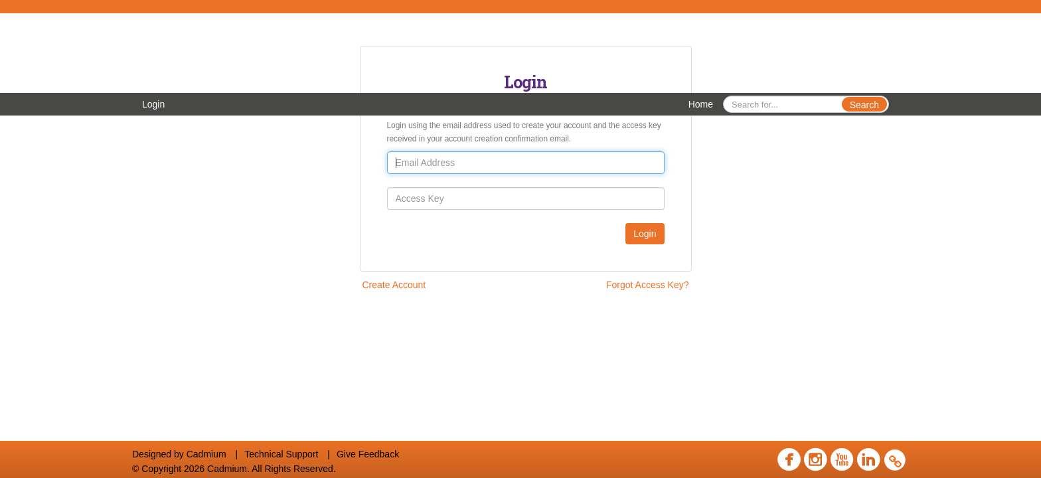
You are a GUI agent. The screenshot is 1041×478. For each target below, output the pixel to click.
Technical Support (281, 454)
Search (864, 105)
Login (153, 104)
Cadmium (206, 454)
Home (700, 104)
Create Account (394, 284)
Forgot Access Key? (647, 284)
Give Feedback (368, 454)
